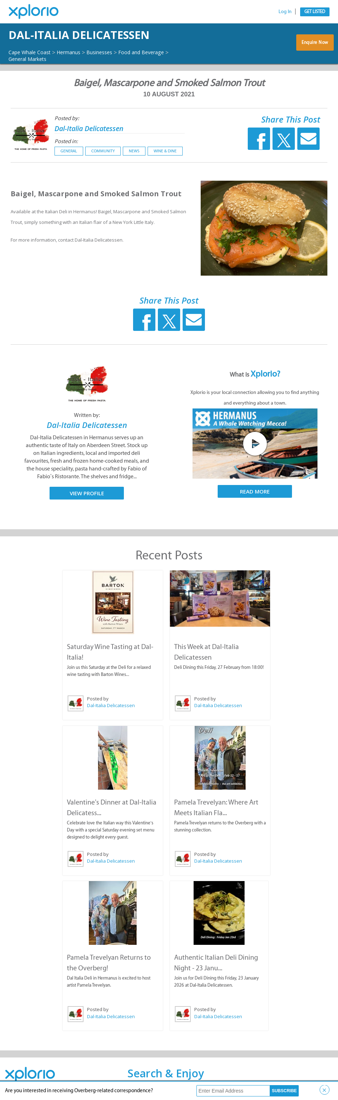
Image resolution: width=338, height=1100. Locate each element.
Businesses (112, 52)
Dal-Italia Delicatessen (101, 35)
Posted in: (66, 141)
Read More (255, 491)
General (69, 150)
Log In (285, 12)
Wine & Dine (165, 150)
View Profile (87, 493)
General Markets (30, 59)
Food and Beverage (158, 52)
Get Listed (314, 11)
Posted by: (67, 118)
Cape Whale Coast (32, 52)
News (134, 150)
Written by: (87, 415)
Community (103, 150)
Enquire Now (315, 45)
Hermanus (77, 52)
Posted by (97, 698)
